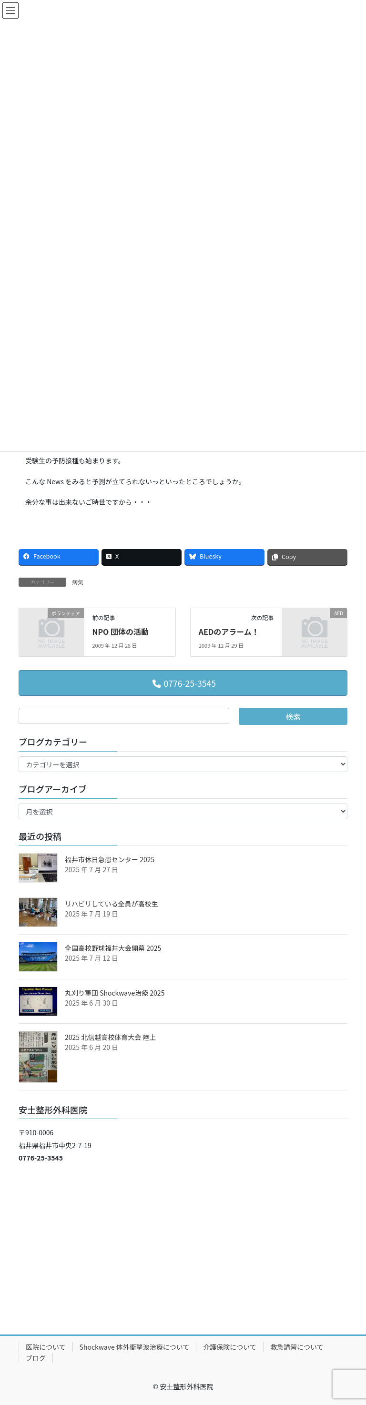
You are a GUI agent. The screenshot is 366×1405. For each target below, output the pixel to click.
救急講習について (297, 1347)
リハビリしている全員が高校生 (111, 903)
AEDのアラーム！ (229, 631)
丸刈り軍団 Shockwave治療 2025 (114, 993)
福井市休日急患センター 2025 (109, 859)
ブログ (36, 1358)
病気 (77, 582)
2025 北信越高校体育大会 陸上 (110, 1037)
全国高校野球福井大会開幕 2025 (113, 948)
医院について (46, 1347)
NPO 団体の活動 (120, 631)
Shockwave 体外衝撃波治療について (135, 1347)
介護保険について (229, 1347)
